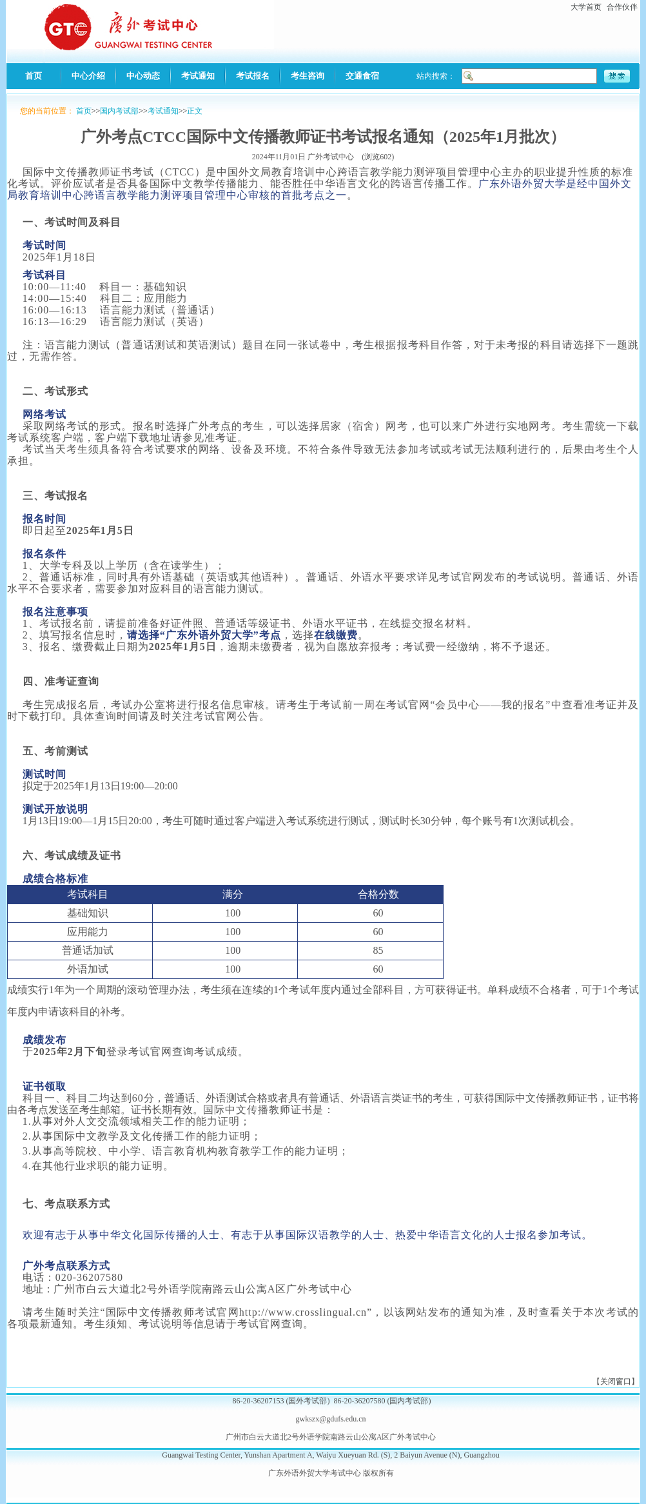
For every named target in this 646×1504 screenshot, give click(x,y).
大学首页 (586, 7)
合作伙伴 (622, 7)
